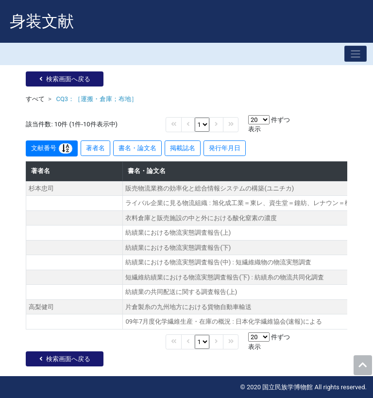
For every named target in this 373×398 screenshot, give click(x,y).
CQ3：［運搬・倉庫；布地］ (96, 99)
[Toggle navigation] (355, 54)
